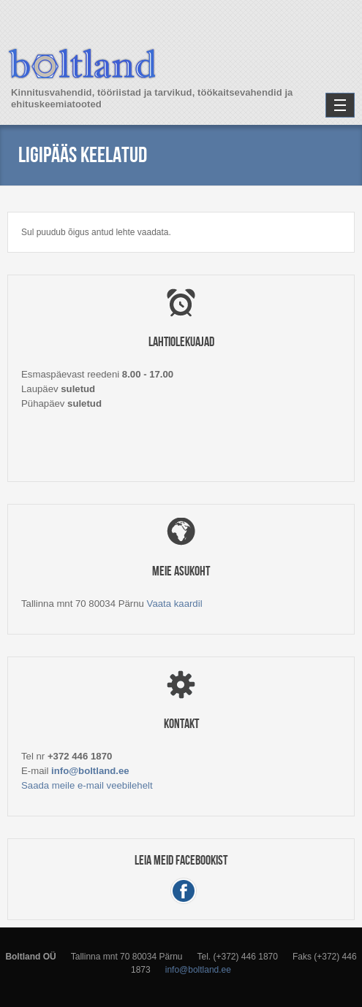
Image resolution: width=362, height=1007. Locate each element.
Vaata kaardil (175, 603)
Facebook (183, 890)
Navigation (340, 105)
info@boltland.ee (90, 770)
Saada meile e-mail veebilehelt (87, 785)
